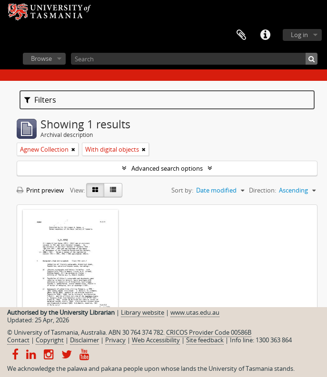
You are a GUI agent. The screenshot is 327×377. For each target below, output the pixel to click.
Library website (142, 312)
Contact (18, 340)
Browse (41, 58)
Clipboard (241, 35)
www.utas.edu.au (194, 312)
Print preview (40, 190)
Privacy (115, 340)
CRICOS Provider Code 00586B (208, 332)
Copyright (50, 340)
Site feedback (205, 340)
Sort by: (182, 190)
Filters (40, 100)
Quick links (265, 35)
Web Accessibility (156, 340)
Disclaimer (84, 340)
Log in (299, 34)
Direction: (262, 190)
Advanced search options (167, 168)
